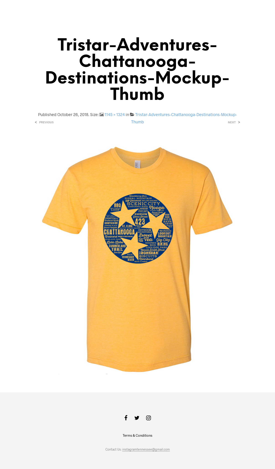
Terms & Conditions (137, 435)
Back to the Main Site (237, 10)
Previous (46, 122)
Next (232, 122)
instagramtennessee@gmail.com (146, 449)
